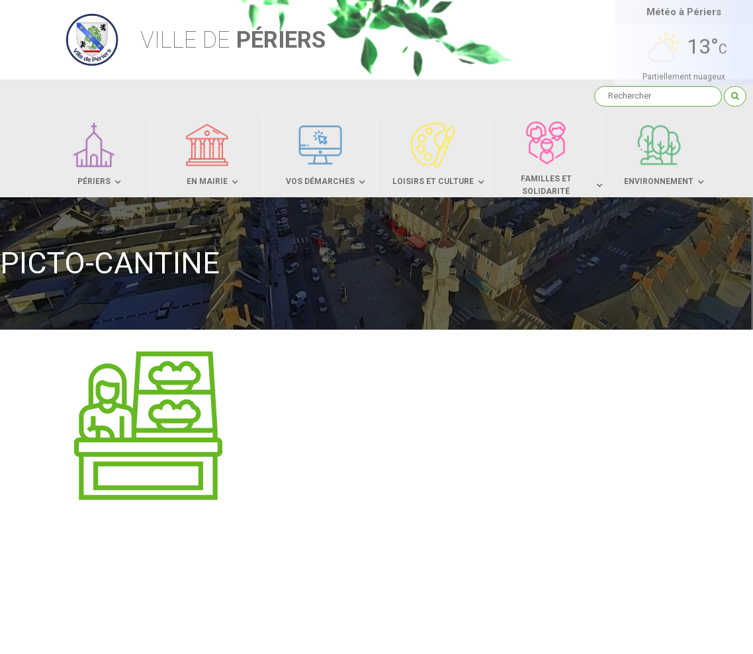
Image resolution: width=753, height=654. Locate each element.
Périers (233, 40)
